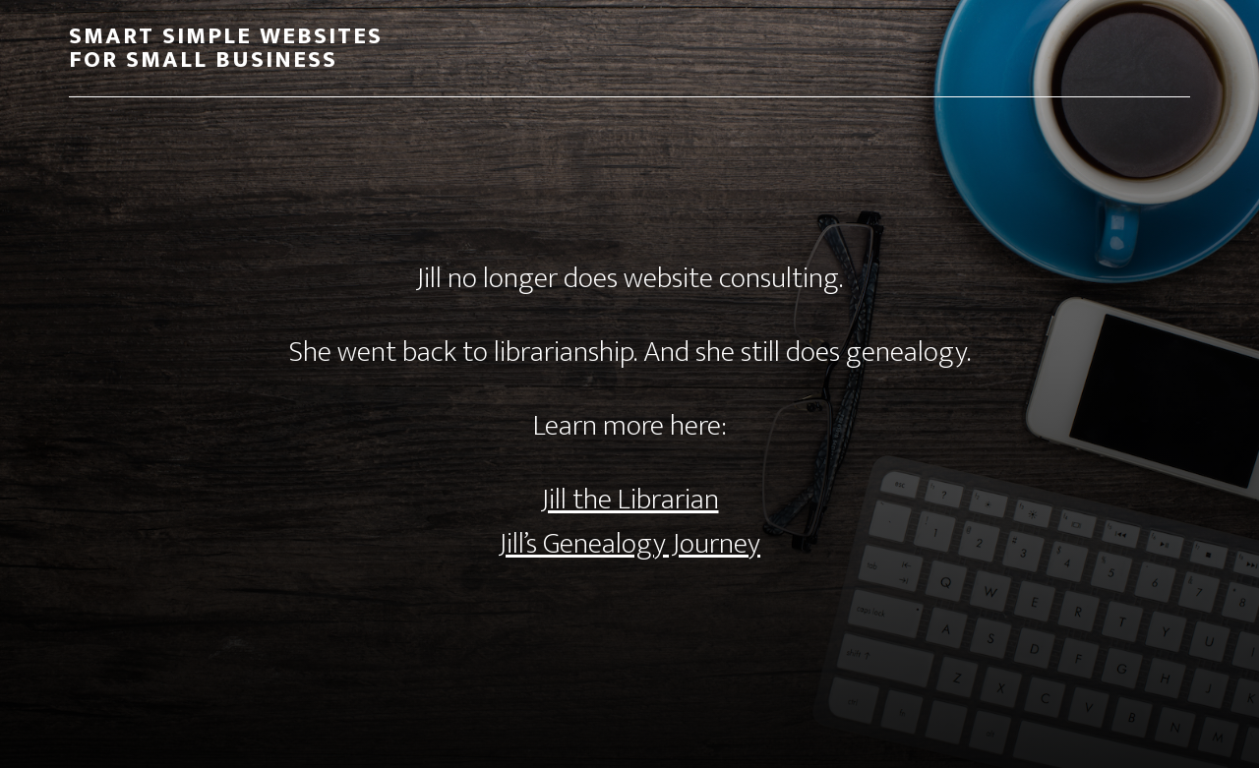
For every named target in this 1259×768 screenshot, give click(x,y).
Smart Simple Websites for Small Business (226, 48)
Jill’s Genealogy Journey (629, 543)
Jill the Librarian (630, 499)
